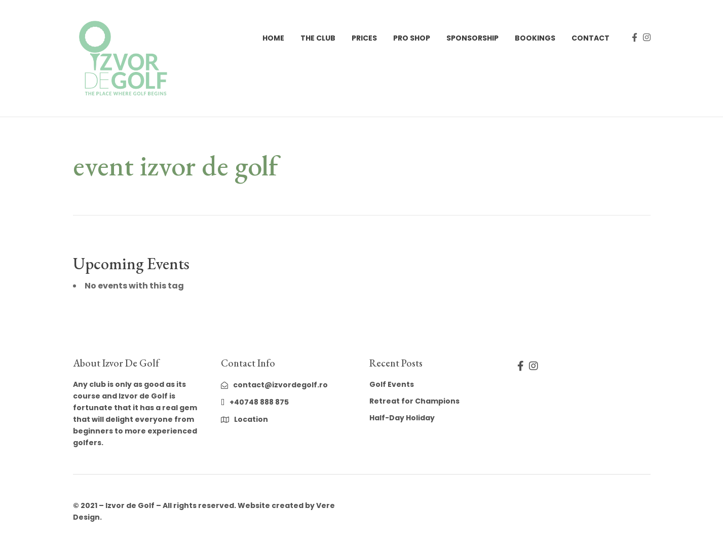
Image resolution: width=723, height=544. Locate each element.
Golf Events (391, 384)
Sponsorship (472, 38)
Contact (591, 38)
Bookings (535, 38)
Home (273, 38)
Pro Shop (411, 38)
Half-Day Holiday (402, 418)
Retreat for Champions (414, 401)
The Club (317, 38)
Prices (364, 38)
